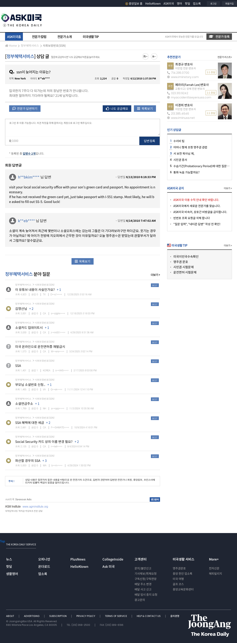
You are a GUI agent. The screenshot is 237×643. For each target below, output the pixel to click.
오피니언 (44, 559)
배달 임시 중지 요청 (146, 594)
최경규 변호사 (184, 64)
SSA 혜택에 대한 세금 (29, 422)
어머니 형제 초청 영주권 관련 (190, 147)
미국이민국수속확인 (186, 256)
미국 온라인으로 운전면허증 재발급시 (40, 346)
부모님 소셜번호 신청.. (30, 384)
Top (2, 541)
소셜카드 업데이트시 (29, 327)
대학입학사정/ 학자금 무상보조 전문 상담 (23, 510)
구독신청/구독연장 (146, 579)
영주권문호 (179, 568)
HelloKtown (153, 3)
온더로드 (44, 566)
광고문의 (140, 600)
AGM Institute (12, 506)
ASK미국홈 (14, 36)
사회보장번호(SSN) (54, 45)
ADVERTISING (32, 616)
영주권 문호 (180, 262)
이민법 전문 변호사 (185, 68)
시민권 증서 (180, 160)
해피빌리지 (215, 573)
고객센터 (140, 559)
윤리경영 (174, 616)
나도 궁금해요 (117, 108)
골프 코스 (178, 584)
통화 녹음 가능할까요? (186, 172)
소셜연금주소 (24, 403)
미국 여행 (178, 579)
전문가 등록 (219, 36)
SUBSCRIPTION (58, 616)
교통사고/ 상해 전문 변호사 (190, 89)
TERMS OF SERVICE (116, 616)
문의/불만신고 (143, 568)
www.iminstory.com (183, 77)
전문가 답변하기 (24, 108)
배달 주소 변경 (143, 584)
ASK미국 (168, 3)
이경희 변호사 (184, 105)
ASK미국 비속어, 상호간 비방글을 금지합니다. (200, 212)
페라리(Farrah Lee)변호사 (192, 84)
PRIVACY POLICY (86, 616)
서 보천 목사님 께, (183, 153)
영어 (179, 3)
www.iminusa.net (181, 118)
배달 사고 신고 (143, 589)
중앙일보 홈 (134, 3)
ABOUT (10, 616)
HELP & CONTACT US (149, 616)
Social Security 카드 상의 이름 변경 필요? (44, 441)
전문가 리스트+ (224, 57)
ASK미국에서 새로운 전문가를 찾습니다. (196, 206)
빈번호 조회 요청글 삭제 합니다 (191, 218)
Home (11, 45)
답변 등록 (149, 141)
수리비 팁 (179, 141)
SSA (18, 365)
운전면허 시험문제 (184, 272)
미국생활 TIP (91, 36)
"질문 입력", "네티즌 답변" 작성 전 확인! (196, 224)
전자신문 (214, 568)
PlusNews (77, 559)
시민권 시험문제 (183, 267)
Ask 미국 (108, 566)
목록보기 (145, 108)
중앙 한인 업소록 (182, 573)
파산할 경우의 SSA (27, 460)
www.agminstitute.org (35, 506)
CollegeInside (112, 559)
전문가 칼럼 (39, 36)
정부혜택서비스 (30, 45)
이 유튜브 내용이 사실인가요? (35, 289)
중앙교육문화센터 (183, 589)
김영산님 (21, 308)
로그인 (213, 3)
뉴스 (9, 559)
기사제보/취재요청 (146, 573)
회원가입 (229, 3)
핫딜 (187, 3)
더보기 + (155, 275)
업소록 (197, 3)
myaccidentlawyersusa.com (189, 97)
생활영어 (12, 573)
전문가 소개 (64, 36)
